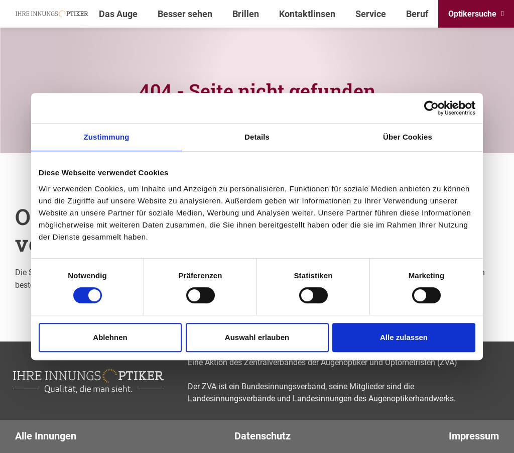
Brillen (245, 14)
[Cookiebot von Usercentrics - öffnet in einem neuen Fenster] (431, 108)
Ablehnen (110, 337)
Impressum (474, 436)
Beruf (417, 14)
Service (370, 14)
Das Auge (118, 14)
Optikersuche (472, 14)
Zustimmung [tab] (107, 137)
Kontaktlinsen (307, 14)
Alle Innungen (45, 436)
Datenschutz (262, 436)
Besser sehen (185, 14)
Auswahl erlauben (257, 337)
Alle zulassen (404, 337)
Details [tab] (257, 137)
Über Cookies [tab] (407, 137)
